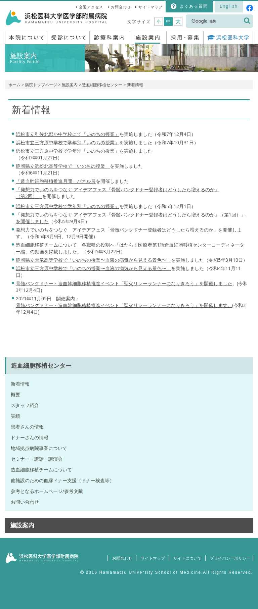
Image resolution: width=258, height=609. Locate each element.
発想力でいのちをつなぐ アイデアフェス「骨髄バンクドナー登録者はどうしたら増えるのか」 (117, 229)
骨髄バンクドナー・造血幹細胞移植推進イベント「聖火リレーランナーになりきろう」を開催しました (124, 283)
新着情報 (20, 383)
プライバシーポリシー (228, 558)
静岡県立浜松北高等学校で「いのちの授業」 (63, 166)
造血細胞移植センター (102, 85)
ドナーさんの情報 (29, 437)
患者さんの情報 (27, 426)
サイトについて (184, 558)
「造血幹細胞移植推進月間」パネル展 (56, 181)
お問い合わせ (25, 502)
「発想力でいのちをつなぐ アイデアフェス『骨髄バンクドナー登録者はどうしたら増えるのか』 (117, 189)
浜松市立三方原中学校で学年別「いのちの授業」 (67, 142)
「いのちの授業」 (67, 151)
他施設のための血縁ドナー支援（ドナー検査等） (62, 480)
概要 (15, 394)
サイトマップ (150, 6)
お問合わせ (121, 6)
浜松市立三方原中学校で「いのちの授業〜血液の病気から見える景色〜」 (93, 268)
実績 (15, 416)
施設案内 (69, 85)
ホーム (14, 85)
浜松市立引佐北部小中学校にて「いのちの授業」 (67, 134)
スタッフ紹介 (25, 405)
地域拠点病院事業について (39, 448)
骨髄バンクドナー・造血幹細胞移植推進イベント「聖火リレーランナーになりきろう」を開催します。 (124, 305)
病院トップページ (41, 85)
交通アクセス (91, 6)
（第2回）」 (29, 196)
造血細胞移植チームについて (41, 469)
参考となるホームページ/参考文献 (47, 491)
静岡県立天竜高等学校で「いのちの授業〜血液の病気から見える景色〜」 (93, 260)
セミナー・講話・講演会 (36, 459)
